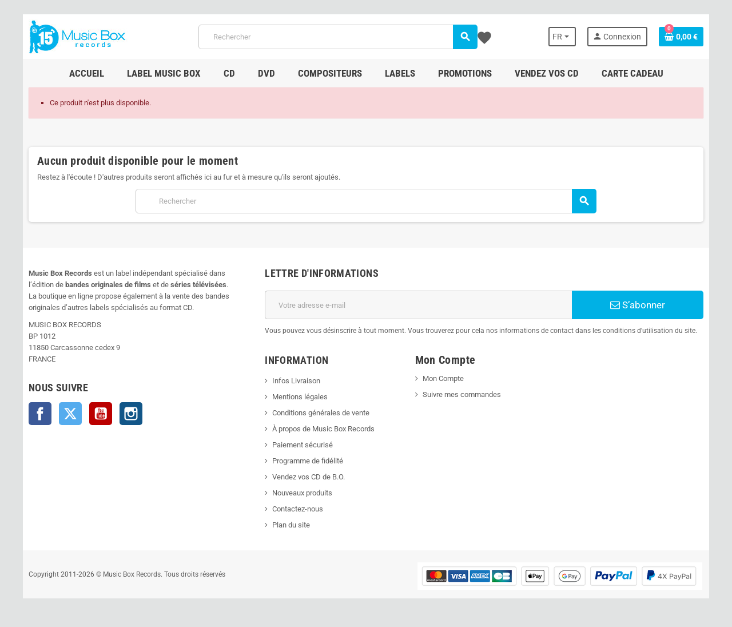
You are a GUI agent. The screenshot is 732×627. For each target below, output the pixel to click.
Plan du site (291, 525)
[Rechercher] (337, 37)
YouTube (100, 413)
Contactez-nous (297, 509)
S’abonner (637, 305)
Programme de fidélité (307, 461)
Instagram (131, 413)
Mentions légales (300, 396)
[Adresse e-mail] (418, 305)
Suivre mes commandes (462, 394)
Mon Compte (443, 378)
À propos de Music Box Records (323, 428)
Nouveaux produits (302, 493)
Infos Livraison (296, 380)
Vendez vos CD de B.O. (308, 477)
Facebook (40, 413)
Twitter (70, 413)
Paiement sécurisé (302, 445)
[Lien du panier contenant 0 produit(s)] (681, 36)
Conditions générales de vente (320, 412)
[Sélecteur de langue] (562, 36)
